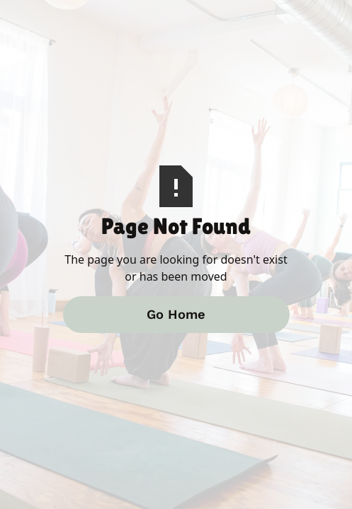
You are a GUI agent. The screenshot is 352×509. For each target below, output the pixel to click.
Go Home (176, 314)
